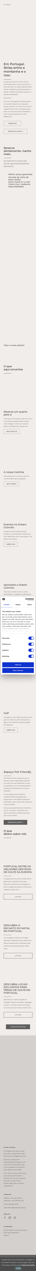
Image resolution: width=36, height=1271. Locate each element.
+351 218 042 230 (16, 1198)
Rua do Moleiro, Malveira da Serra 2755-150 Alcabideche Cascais (15, 1232)
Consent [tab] (6, 604)
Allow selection (18, 670)
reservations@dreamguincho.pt (15, 1208)
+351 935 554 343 (17, 1201)
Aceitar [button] (18, 1268)
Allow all (18, 665)
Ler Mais (18, 897)
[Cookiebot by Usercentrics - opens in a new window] (25, 599)
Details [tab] (18, 604)
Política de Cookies (28, 1265)
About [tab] (29, 604)
